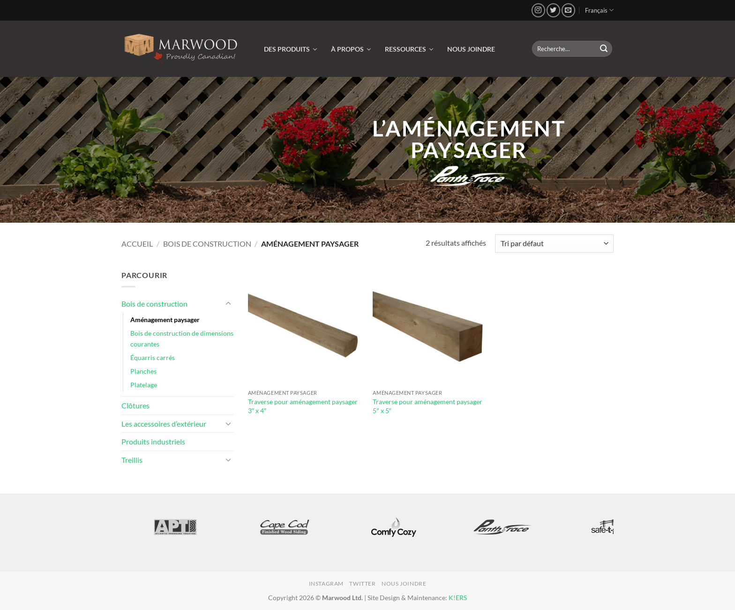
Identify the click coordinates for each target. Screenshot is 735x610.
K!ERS (458, 598)
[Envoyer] (604, 49)
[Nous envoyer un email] (568, 10)
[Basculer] (228, 303)
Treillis (131, 459)
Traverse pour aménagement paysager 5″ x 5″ (427, 406)
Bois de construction (207, 243)
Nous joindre (404, 583)
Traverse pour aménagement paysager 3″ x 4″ (303, 406)
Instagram (326, 583)
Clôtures (135, 405)
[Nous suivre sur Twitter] (553, 10)
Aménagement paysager (165, 320)
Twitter (362, 583)
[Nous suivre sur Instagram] (538, 10)
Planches (143, 371)
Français (599, 10)
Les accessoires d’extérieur (163, 423)
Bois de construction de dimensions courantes (181, 338)
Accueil (137, 243)
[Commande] (554, 243)
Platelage (143, 385)
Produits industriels (153, 441)
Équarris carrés (152, 357)
